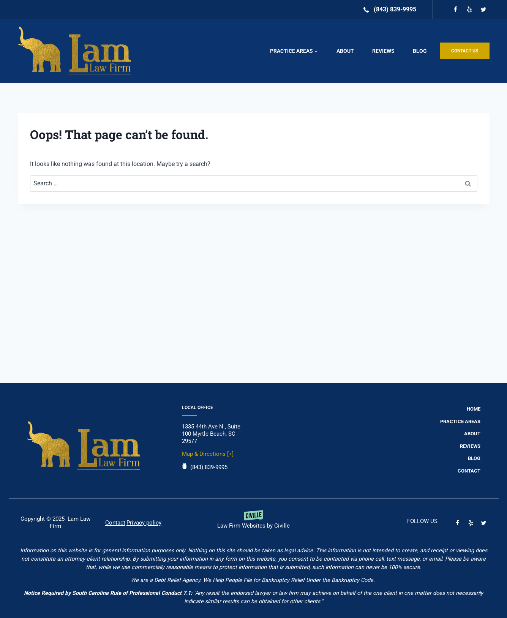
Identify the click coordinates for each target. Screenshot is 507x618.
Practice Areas (460, 421)
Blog (420, 51)
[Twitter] (483, 9)
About (345, 51)
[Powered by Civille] (254, 522)
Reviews (383, 51)
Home (473, 409)
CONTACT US (464, 51)
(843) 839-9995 (208, 467)
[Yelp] (469, 9)
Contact (469, 471)
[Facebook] (455, 9)
